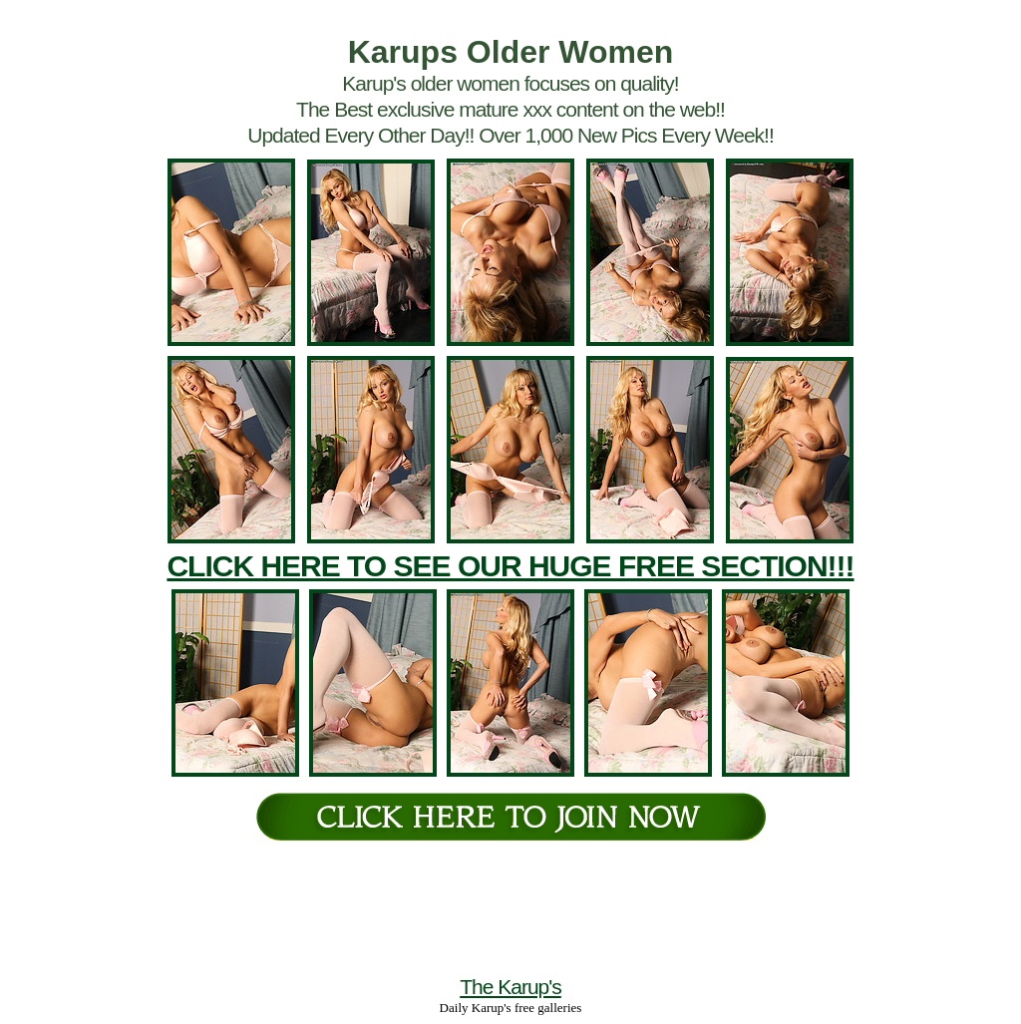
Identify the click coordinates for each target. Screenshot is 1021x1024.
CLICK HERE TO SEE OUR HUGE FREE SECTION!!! (510, 565)
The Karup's (510, 986)
